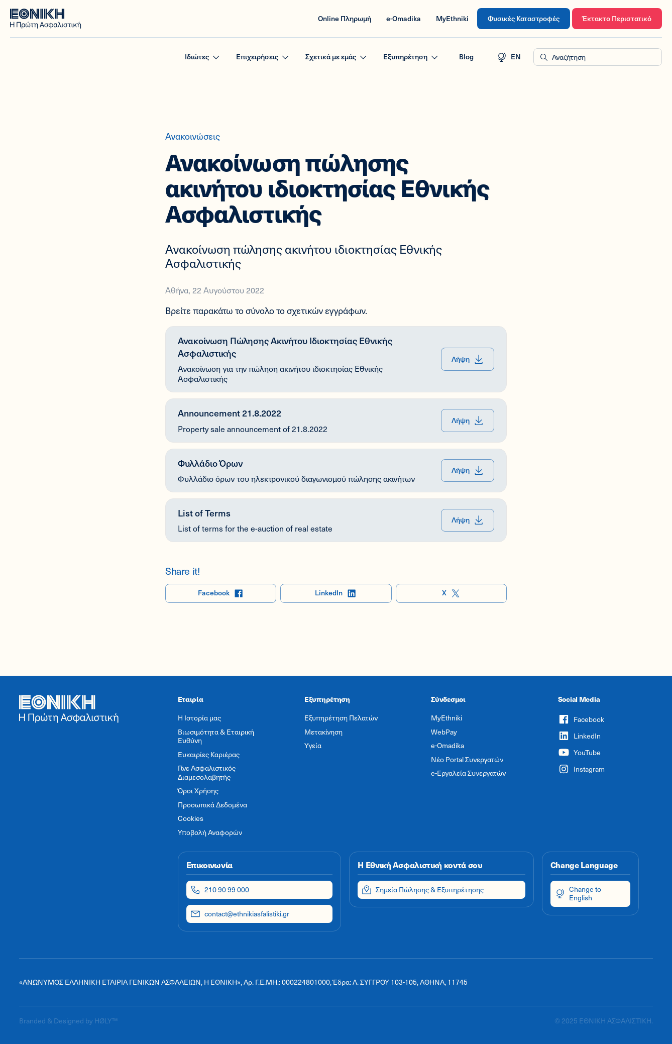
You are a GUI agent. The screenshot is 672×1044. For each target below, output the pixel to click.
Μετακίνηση (323, 732)
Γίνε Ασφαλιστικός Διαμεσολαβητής (207, 772)
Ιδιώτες (203, 57)
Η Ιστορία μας (199, 717)
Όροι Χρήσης (198, 790)
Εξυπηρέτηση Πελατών (341, 717)
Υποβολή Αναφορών (210, 832)
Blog (466, 56)
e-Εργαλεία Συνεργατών (468, 773)
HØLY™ (106, 1020)
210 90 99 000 (219, 890)
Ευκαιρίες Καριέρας (209, 754)
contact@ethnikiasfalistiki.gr (239, 914)
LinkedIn (336, 593)
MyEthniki (452, 18)
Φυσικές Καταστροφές (523, 18)
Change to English (578, 893)
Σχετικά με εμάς (336, 57)
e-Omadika (403, 18)
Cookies (190, 818)
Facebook (221, 593)
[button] (597, 57)
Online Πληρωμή (344, 18)
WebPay (444, 732)
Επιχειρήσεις (263, 57)
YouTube (579, 752)
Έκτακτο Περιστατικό (617, 18)
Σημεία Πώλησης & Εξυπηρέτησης (423, 890)
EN (509, 57)
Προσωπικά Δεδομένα (212, 804)
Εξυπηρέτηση (411, 57)
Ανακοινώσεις (192, 136)
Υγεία (312, 745)
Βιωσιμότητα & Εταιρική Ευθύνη (216, 736)
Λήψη (468, 359)
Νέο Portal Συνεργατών (467, 759)
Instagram (581, 769)
